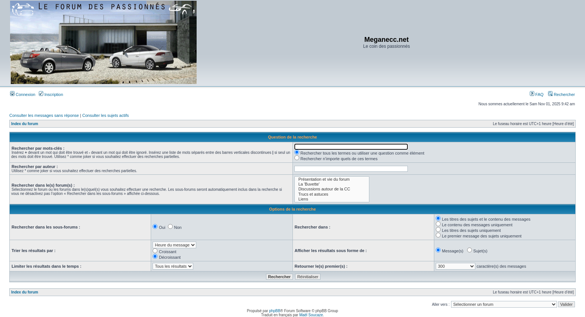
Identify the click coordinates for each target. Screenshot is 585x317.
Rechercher (561, 94)
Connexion (22, 94)
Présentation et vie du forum (332, 179)
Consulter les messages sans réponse (44, 115)
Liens (332, 199)
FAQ (537, 94)
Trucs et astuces (332, 194)
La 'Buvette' (332, 184)
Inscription (51, 94)
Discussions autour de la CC (332, 189)
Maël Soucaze (311, 315)
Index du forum (24, 124)
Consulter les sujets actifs (105, 115)
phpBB (274, 311)
